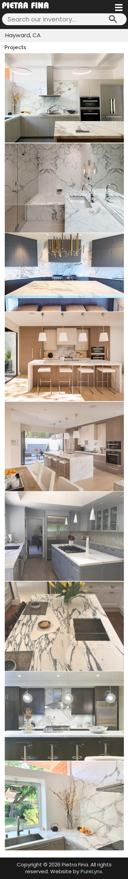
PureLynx (91, 871)
